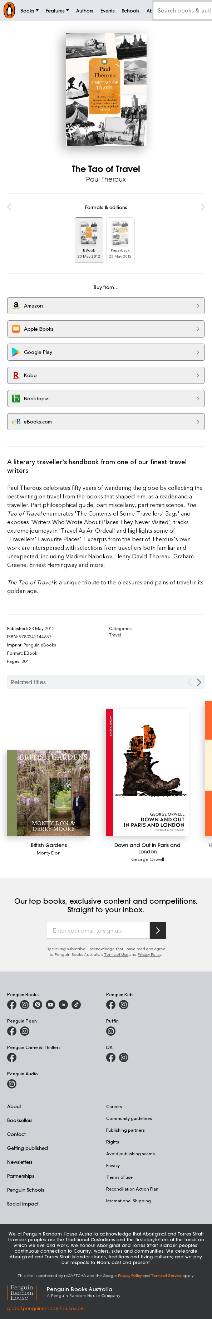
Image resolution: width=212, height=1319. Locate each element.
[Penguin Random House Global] (27, 1292)
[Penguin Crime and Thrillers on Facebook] (11, 1057)
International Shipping (128, 1200)
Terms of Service (166, 1275)
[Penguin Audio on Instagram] (11, 1084)
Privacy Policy (149, 954)
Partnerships (20, 1176)
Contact (16, 1134)
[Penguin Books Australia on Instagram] (24, 1004)
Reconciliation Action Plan (132, 1189)
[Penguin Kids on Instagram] (123, 1004)
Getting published (27, 1148)
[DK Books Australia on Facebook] (110, 1057)
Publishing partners (125, 1130)
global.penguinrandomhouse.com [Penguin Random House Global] (46, 1308)
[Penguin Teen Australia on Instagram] (24, 1031)
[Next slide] (199, 682)
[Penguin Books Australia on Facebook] (11, 1004)
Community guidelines (129, 1118)
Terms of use (119, 1177)
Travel (115, 634)
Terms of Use (116, 954)
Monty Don (48, 852)
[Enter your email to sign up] (98, 930)
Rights (112, 1141)
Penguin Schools (25, 1190)
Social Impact (23, 1204)
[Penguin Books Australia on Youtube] (50, 1004)
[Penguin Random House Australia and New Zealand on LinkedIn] (63, 1004)
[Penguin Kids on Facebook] (110, 1004)
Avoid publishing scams (130, 1153)
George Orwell (147, 859)
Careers (114, 1106)
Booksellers (20, 1120)
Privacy (113, 1165)
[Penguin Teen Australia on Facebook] (11, 1031)
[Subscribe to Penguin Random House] (158, 930)
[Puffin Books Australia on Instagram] (110, 1031)
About (14, 1106)
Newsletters (20, 1162)
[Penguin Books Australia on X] (37, 1004)
